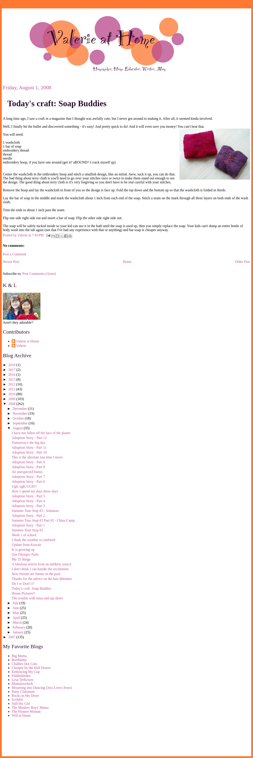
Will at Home (21, 715)
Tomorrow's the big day (28, 443)
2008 (12, 404)
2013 (12, 379)
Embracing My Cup (26, 672)
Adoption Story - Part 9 (28, 462)
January (19, 632)
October (19, 418)
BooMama (19, 660)
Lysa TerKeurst (22, 680)
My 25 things (21, 559)
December (20, 408)
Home (127, 262)
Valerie (21, 346)
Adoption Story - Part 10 (29, 452)
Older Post (242, 262)
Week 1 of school (24, 535)
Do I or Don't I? (23, 583)
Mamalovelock (22, 684)
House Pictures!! (23, 593)
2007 (12, 637)
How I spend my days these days (35, 491)
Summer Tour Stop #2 (27, 530)
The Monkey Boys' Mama (30, 707)
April (17, 617)
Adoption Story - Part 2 (28, 515)
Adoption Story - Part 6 (28, 481)
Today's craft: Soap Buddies (57, 103)
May (16, 613)
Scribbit (17, 699)
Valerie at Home (27, 341)
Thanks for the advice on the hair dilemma (42, 579)
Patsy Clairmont (23, 691)
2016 (12, 374)
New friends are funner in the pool (36, 574)
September (21, 423)
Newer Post (11, 262)
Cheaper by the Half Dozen (31, 668)
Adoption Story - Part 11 (29, 447)
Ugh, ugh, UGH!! (24, 486)
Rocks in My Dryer (25, 695)
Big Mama (19, 656)
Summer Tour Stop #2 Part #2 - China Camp (43, 520)
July (16, 603)
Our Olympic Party (25, 554)
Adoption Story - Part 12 (29, 438)
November (21, 413)
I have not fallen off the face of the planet (41, 433)
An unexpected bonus (27, 472)
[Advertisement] (23, 737)
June (16, 608)
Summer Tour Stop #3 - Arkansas (35, 511)
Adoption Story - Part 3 (28, 506)
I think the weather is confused (33, 540)
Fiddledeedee (21, 676)
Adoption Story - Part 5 (28, 496)
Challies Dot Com (24, 664)
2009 (12, 399)
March (18, 622)
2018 (12, 365)
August (18, 428)
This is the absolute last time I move (37, 457)
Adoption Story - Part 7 (28, 477)
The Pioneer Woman (26, 711)
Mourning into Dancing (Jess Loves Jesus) (42, 688)
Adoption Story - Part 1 (28, 525)
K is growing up (23, 549)
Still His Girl (21, 703)
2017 (12, 370)
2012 (12, 384)
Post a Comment (14, 254)
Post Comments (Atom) (39, 273)
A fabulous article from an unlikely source (41, 564)
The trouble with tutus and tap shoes (37, 598)
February (19, 627)
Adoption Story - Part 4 (28, 501)
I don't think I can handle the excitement (40, 569)
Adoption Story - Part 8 (28, 467)
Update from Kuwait (26, 545)
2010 (12, 394)
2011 (12, 389)
